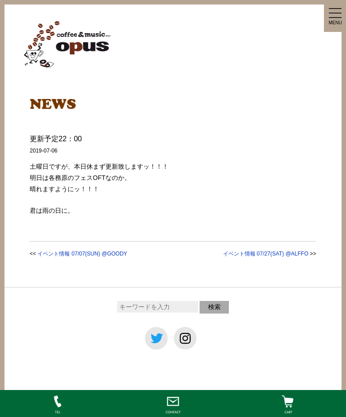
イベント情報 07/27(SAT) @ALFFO (266, 254)
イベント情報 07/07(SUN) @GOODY (82, 254)
